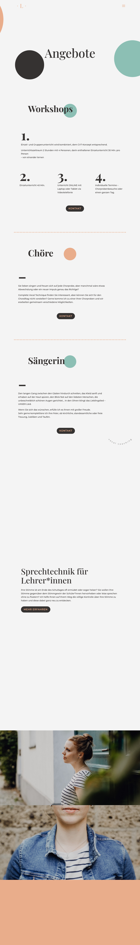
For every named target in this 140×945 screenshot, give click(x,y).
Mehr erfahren (36, 609)
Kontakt (75, 208)
